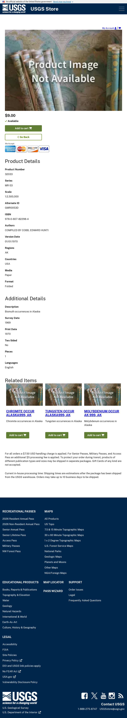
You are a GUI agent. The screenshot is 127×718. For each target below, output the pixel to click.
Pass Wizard (53, 591)
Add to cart (23, 128)
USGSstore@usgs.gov (112, 709)
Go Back (23, 137)
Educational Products (20, 582)
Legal (6, 637)
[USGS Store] (60, 8)
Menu (121, 8)
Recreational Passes (19, 511)
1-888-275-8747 (87, 709)
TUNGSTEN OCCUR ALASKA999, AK (59, 413)
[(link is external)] (12, 660)
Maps (48, 511)
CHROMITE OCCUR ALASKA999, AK (20, 413)
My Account (109, 28)
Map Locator (53, 582)
